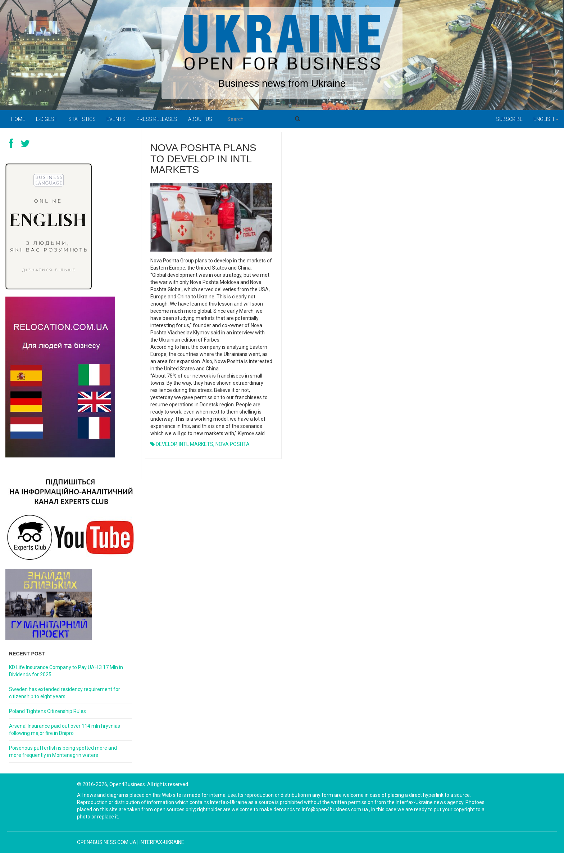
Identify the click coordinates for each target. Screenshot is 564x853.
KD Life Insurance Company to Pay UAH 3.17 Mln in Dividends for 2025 (66, 670)
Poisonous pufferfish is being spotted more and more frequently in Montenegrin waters (63, 751)
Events (116, 119)
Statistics (82, 119)
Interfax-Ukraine (162, 842)
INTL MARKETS (196, 444)
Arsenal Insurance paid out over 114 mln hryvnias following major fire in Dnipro (64, 729)
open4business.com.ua (106, 842)
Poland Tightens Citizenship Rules (47, 711)
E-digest (47, 119)
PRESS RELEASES (156, 119)
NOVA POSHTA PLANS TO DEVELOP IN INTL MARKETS (203, 159)
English (546, 119)
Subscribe (509, 119)
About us (200, 119)
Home (18, 119)
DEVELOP (166, 444)
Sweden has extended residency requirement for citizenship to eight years (64, 692)
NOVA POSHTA (232, 444)
